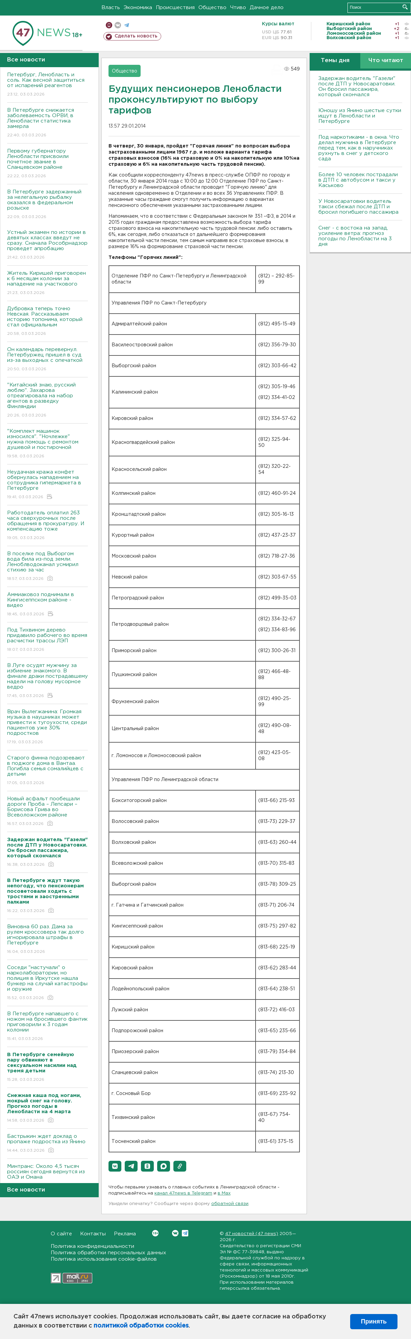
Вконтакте (155, 1233)
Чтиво (238, 7)
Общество (212, 7)
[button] (114, 1166)
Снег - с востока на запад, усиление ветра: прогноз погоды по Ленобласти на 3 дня (355, 236)
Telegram (185, 1233)
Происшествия (175, 7)
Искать (405, 6)
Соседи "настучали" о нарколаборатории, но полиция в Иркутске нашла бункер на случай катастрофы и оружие (47, 983)
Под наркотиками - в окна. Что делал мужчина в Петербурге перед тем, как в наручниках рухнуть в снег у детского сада (358, 148)
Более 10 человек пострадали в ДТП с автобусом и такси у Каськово (358, 180)
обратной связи (229, 1204)
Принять (374, 1321)
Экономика (138, 7)
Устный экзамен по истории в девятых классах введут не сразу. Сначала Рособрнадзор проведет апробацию (47, 245)
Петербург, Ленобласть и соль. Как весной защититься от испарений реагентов (47, 85)
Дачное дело (267, 7)
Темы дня (335, 60)
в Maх (224, 1193)
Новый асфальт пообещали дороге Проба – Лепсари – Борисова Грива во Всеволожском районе (47, 812)
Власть (110, 7)
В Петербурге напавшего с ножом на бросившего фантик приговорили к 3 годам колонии (47, 1027)
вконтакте (118, 25)
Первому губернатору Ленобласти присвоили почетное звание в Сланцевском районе (47, 164)
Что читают (385, 60)
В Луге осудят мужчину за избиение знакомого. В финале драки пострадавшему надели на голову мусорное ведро (47, 681)
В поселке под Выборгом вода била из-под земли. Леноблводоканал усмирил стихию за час (47, 567)
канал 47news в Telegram (183, 1193)
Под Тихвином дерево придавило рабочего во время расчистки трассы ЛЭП (47, 640)
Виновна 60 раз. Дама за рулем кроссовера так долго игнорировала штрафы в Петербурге (47, 940)
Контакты (93, 1234)
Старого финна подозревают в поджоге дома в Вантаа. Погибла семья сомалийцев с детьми (47, 771)
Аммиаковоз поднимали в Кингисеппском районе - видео (47, 604)
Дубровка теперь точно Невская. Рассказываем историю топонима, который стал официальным (47, 321)
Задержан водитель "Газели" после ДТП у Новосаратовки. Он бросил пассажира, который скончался (356, 86)
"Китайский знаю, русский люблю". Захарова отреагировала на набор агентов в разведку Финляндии (47, 400)
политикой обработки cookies (141, 1326)
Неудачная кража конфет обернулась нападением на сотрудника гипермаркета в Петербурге (47, 485)
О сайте (61, 1234)
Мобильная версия (109, 25)
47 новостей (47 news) (251, 1234)
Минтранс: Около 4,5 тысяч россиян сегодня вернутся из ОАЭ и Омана (47, 1176)
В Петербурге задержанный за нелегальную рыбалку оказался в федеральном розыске (47, 205)
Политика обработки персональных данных (108, 1253)
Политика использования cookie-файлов (104, 1259)
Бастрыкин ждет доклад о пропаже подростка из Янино (47, 1143)
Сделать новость (136, 36)
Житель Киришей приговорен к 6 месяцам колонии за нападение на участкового (47, 283)
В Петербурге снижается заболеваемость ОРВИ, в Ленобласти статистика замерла (47, 123)
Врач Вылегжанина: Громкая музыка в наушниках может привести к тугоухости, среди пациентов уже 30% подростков (47, 727)
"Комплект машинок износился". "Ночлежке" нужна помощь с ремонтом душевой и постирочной (47, 444)
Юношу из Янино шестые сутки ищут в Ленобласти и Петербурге (359, 116)
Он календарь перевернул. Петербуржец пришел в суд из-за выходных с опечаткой (47, 359)
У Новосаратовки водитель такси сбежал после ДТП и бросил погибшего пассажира (358, 206)
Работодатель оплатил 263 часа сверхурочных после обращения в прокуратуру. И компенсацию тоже (47, 526)
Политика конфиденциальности (92, 1246)
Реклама (125, 1234)
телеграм (126, 25)
